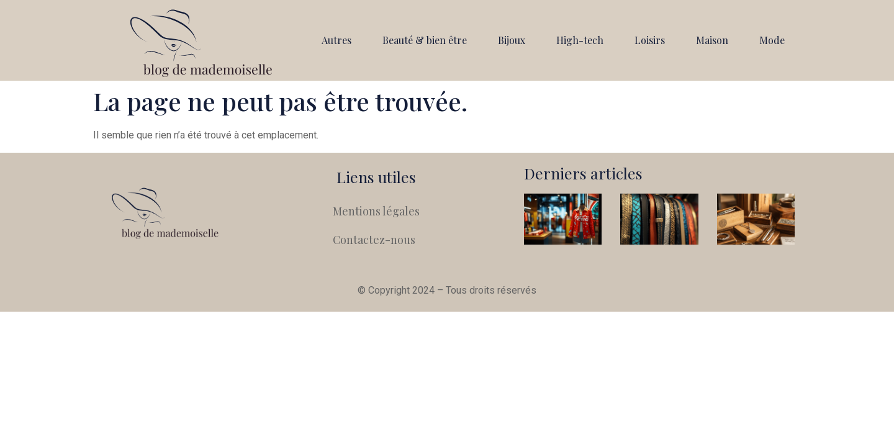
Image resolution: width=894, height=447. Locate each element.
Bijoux (511, 40)
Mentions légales (376, 211)
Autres (336, 40)
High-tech (579, 40)
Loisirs (649, 40)
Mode (772, 40)
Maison (712, 40)
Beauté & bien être (424, 40)
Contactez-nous (374, 239)
